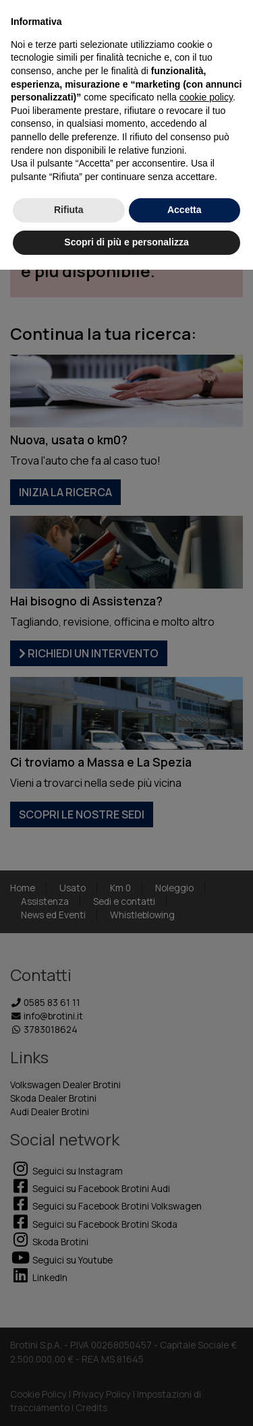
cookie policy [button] (206, 97)
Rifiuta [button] (69, 209)
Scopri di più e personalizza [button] (126, 242)
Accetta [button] (184, 209)
